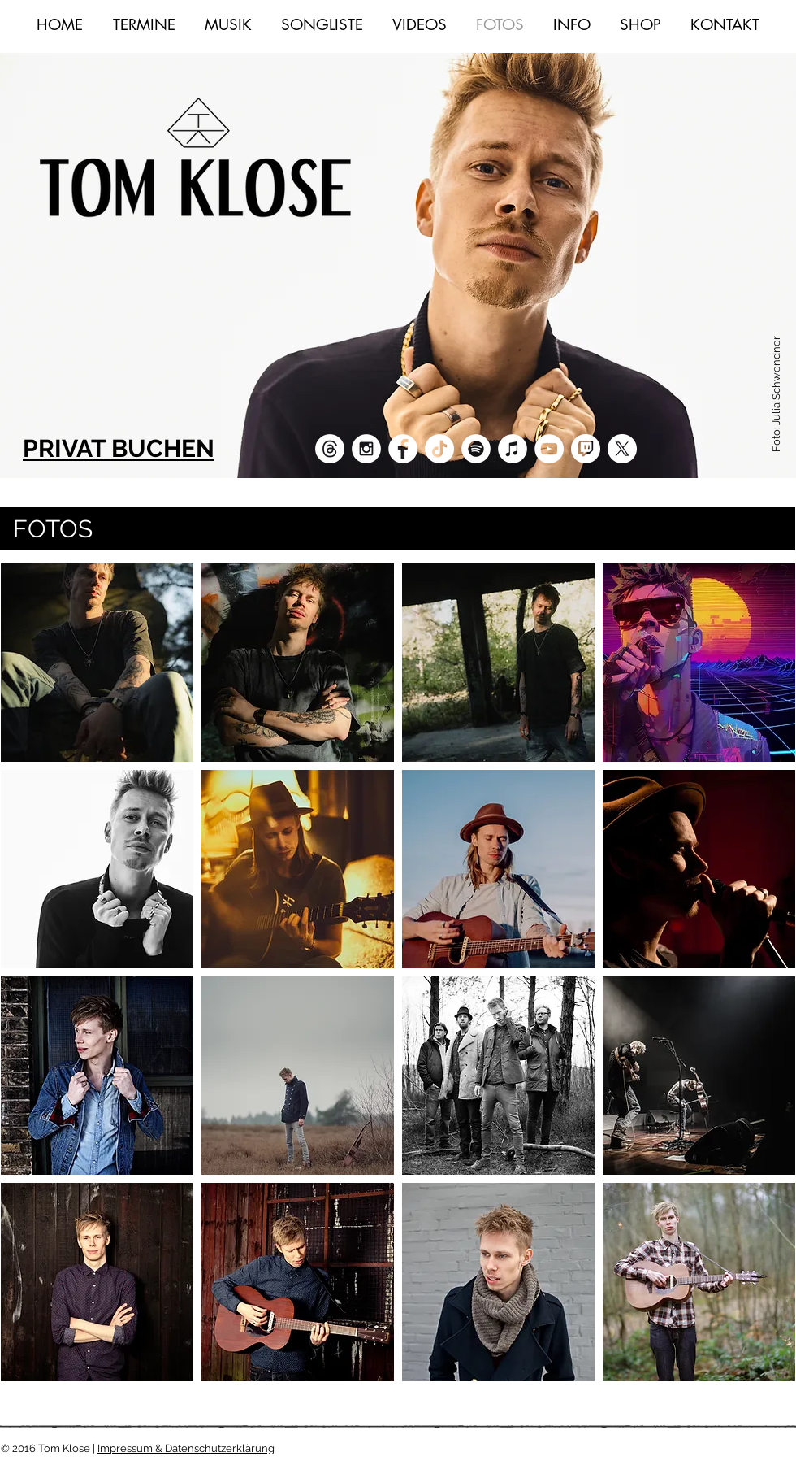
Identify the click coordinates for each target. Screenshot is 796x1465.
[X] (622, 448)
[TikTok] (439, 448)
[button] (97, 662)
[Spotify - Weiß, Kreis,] (476, 448)
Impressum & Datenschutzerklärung (186, 1448)
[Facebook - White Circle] (402, 448)
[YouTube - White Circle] (549, 448)
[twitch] (585, 448)
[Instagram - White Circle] (366, 448)
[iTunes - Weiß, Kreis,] (512, 448)
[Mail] (329, 448)
